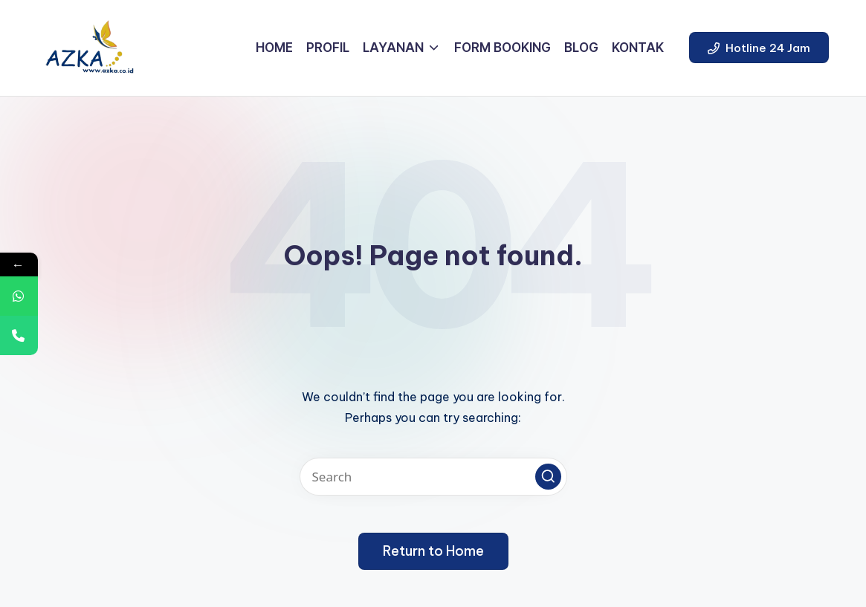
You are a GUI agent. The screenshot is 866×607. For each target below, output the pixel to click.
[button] (759, 47)
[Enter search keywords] (433, 477)
